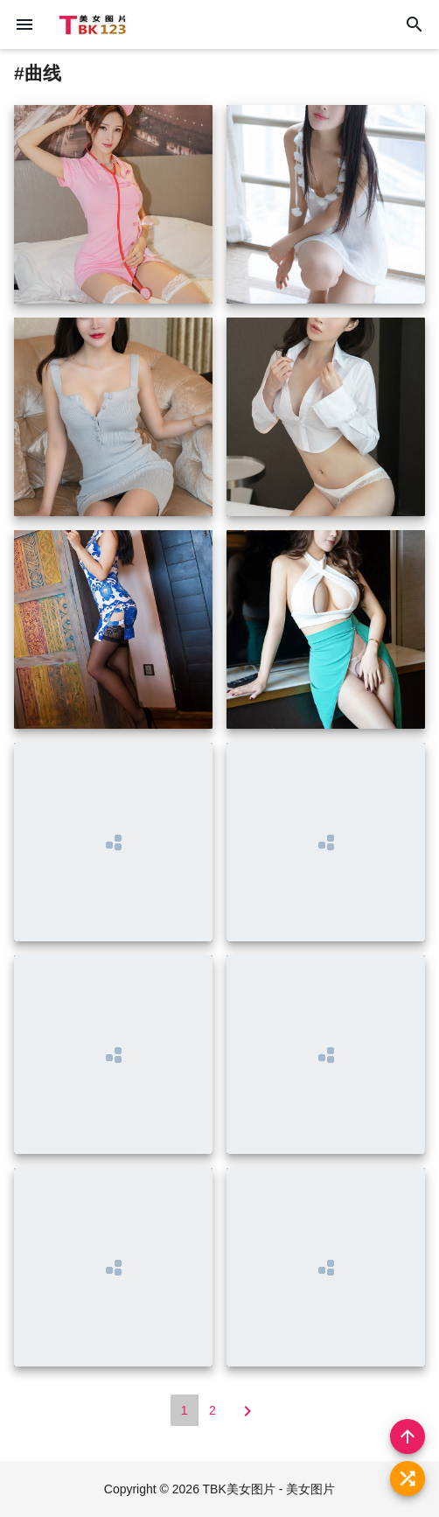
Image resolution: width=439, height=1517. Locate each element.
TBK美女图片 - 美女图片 (269, 1489)
